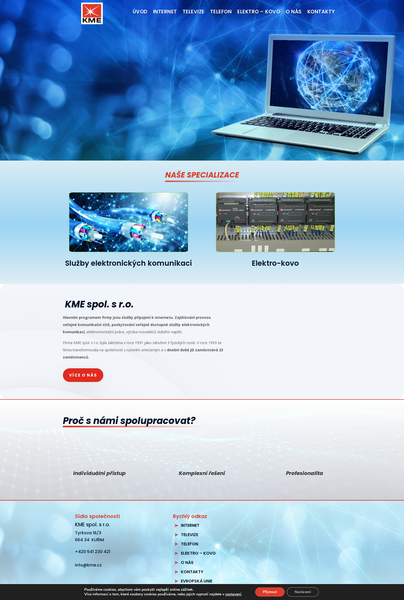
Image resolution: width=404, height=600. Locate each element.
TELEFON (189, 544)
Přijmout (270, 591)
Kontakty (321, 12)
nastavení (233, 594)
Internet (165, 12)
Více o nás (83, 375)
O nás (294, 12)
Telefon (221, 12)
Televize (194, 12)
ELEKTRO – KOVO (198, 553)
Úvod (140, 12)
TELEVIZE (189, 535)
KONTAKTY (192, 572)
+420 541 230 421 (92, 552)
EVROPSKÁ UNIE (196, 581)
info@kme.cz (88, 565)
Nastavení (302, 591)
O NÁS (187, 562)
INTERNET (190, 525)
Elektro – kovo (258, 12)
